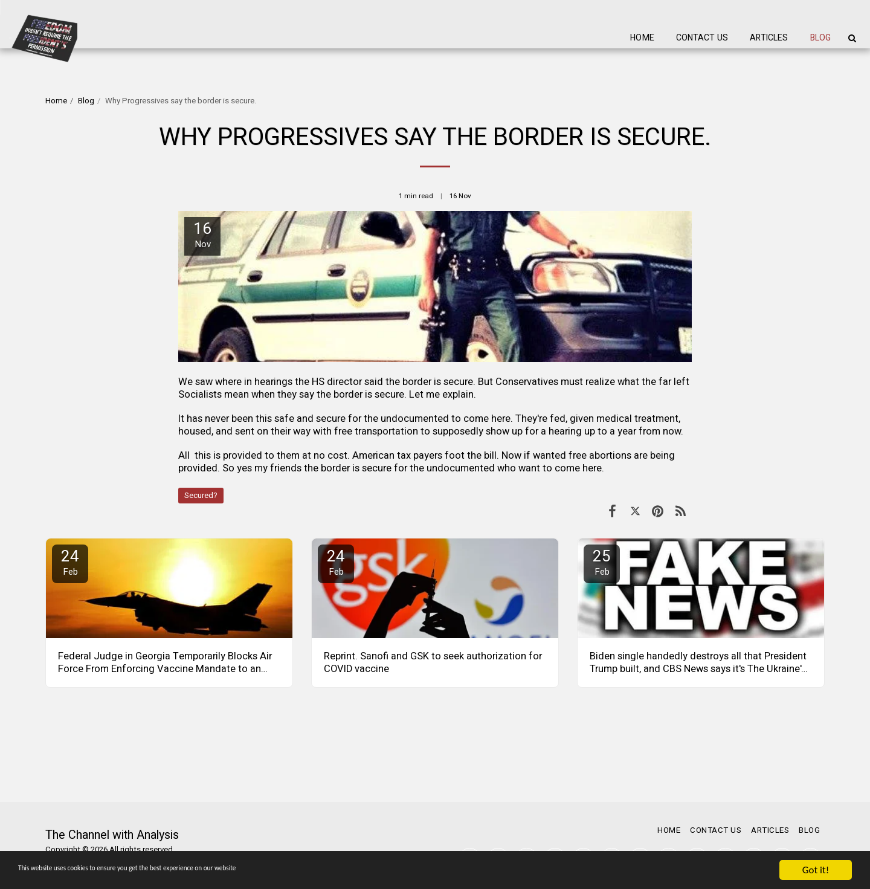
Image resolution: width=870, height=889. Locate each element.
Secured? (201, 496)
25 (602, 561)
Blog (86, 101)
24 (70, 561)
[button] (851, 38)
